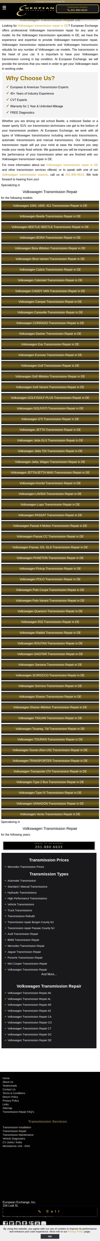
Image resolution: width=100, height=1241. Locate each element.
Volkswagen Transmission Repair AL (29, 998)
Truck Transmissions (20, 910)
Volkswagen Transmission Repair (27, 969)
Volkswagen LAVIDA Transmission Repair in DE (50, 493)
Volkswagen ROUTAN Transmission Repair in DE (50, 643)
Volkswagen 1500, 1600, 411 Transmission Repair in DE (50, 205)
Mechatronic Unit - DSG (16, 1146)
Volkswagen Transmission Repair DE (29, 1040)
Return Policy (10, 1096)
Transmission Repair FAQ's (18, 1111)
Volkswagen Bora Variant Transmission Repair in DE (50, 259)
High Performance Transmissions (27, 898)
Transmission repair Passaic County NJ (31, 928)
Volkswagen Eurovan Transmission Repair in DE (50, 355)
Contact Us (9, 1089)
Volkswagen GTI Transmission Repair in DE (50, 419)
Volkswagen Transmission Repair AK (29, 992)
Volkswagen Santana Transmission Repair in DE (50, 664)
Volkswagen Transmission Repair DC (30, 1034)
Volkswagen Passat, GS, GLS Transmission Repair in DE (50, 547)
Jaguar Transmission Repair (24, 951)
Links (6, 1104)
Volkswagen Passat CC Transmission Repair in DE (50, 536)
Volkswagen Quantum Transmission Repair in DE (50, 611)
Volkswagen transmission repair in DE (43, 25)
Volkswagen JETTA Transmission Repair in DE (50, 429)
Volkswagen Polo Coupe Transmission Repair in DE (50, 590)
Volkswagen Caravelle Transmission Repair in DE (50, 312)
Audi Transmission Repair (23, 933)
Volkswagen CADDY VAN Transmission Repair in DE (50, 291)
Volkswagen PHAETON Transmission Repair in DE (50, 558)
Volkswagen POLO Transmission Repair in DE (50, 579)
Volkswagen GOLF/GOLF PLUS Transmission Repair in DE (50, 397)
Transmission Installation (17, 1127)
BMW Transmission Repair (23, 939)
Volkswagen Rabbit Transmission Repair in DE (50, 632)
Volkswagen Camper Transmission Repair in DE (50, 301)
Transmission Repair (14, 1131)
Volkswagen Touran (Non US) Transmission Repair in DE (50, 750)
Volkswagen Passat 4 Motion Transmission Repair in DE (50, 525)
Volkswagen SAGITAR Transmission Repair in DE (50, 654)
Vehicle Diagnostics (14, 1138)
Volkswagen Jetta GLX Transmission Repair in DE (50, 440)
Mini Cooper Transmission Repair (27, 963)
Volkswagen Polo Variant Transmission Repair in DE (50, 600)
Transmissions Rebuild (21, 916)
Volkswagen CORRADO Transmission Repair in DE (50, 323)
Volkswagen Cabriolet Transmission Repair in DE (50, 280)
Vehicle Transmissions (21, 904)
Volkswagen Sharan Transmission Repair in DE (50, 696)
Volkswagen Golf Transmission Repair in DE (50, 365)
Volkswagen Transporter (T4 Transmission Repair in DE (50, 771)
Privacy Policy (76, 1231)
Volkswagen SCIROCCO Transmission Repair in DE (50, 675)
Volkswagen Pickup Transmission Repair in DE (50, 568)
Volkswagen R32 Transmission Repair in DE (50, 621)
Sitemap (7, 1108)
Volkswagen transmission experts (25, 174)
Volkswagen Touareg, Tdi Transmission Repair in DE (50, 728)
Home (6, 1078)
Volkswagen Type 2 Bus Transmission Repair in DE (50, 782)
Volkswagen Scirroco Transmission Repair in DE (50, 686)
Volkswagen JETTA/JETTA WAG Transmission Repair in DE (50, 472)
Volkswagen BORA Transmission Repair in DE (50, 237)
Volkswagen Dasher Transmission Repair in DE (50, 333)
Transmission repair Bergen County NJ (31, 922)
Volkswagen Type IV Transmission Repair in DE (50, 792)
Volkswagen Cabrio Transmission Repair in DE (50, 269)
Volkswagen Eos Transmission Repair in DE (50, 344)
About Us (8, 1081)
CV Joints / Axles (12, 1142)
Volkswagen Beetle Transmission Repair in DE (50, 216)
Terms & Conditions (14, 1093)
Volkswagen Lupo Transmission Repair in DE (50, 504)
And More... (49, 974)
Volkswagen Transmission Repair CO (30, 1022)
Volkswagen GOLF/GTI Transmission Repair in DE (50, 408)
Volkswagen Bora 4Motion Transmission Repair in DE (50, 248)
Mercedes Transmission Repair (26, 945)
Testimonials (10, 1085)
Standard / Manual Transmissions (27, 886)
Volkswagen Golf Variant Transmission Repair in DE (50, 387)
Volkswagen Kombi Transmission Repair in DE (50, 483)
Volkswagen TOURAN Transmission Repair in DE (50, 739)
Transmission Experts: (77, 7)
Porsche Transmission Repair (25, 957)
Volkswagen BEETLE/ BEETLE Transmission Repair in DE (50, 227)
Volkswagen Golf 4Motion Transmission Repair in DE (50, 376)
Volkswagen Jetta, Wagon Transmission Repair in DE (50, 462)
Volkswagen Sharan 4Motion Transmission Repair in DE (50, 707)
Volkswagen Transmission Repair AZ (29, 1010)
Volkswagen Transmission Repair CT (29, 1028)
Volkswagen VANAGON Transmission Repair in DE (50, 803)
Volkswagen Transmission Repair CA (29, 1016)
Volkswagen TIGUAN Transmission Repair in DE (50, 718)
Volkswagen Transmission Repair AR (29, 1004)
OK (50, 1236)
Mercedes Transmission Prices (26, 866)
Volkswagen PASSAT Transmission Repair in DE (50, 515)
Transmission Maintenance (18, 1134)
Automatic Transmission (22, 880)
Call (50, 1211)
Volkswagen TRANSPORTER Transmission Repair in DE (50, 760)
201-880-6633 (74, 174)
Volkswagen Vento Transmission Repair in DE (50, 814)
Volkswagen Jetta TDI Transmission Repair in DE (50, 451)
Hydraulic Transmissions (22, 892)
